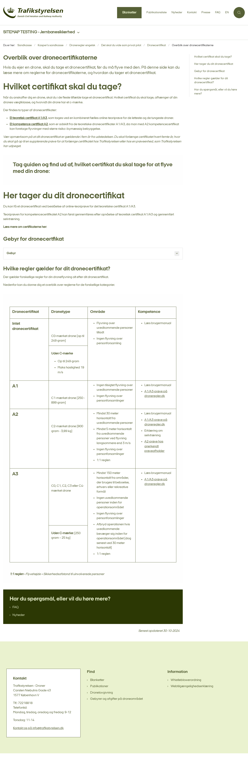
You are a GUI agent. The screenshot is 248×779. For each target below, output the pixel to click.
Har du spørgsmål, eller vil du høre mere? (215, 91)
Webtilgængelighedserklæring (192, 712)
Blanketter (97, 705)
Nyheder (18, 640)
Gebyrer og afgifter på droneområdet (116, 724)
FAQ (15, 633)
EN (227, 12)
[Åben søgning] (239, 12)
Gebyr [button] (11, 253)
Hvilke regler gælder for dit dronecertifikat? (211, 80)
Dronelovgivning (101, 718)
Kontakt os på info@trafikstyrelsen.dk (38, 754)
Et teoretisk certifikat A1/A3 (28, 118)
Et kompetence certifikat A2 (29, 124)
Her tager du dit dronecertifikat (213, 64)
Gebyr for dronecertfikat (209, 71)
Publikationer (99, 712)
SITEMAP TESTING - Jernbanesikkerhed (39, 32)
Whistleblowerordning (186, 705)
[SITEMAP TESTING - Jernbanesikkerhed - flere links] (77, 32)
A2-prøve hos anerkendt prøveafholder (154, 472)
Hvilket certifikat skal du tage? (213, 56)
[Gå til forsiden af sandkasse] (33, 12)
